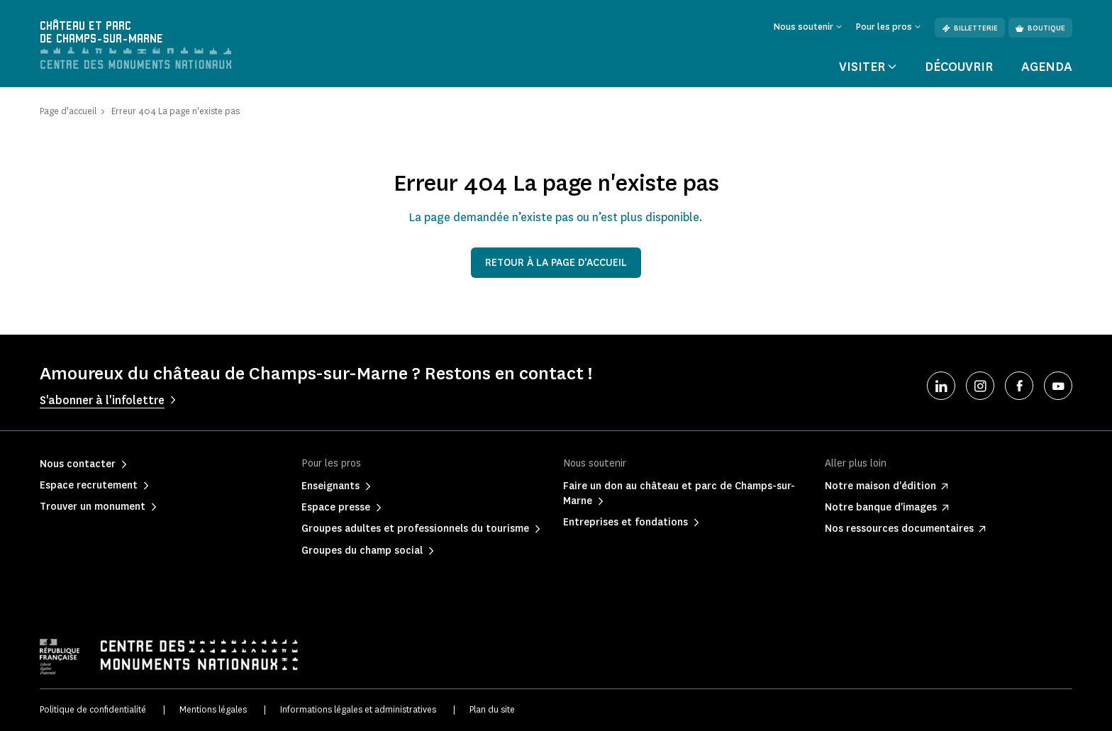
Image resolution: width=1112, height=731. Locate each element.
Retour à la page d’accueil (556, 262)
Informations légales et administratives (358, 709)
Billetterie (970, 28)
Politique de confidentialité (93, 709)
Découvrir (959, 66)
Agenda (1046, 66)
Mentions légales (213, 709)
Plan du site (492, 709)
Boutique (1040, 28)
